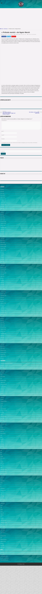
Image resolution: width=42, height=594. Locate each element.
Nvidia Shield (2, 499)
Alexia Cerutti (4, 34)
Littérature (6, 28)
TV (0, 557)
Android (1, 389)
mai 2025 (2, 236)
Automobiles (2, 400)
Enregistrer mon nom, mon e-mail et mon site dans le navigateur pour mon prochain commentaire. (20, 166)
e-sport (1, 427)
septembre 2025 (3, 228)
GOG (1, 449)
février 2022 (2, 310)
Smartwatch (2, 527)
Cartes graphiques (3, 408)
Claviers (1, 417)
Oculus (1, 502)
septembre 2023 (3, 274)
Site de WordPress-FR (4, 583)
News (19, 34)
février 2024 (2, 264)
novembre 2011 (3, 376)
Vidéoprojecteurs (3, 563)
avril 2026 (2, 215)
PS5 (1, 518)
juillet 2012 (2, 361)
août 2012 (2, 359)
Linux (1, 466)
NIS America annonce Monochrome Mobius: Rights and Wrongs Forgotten (9, 137)
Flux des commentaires (4, 582)
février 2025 (2, 241)
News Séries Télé (3, 493)
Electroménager (3, 432)
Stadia (1, 533)
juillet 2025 (2, 232)
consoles (2, 423)
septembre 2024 (3, 251)
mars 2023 (2, 285)
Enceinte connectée (3, 434)
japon (1, 461)
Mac (1, 474)
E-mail (2, 159)
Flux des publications (4, 580)
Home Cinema (2, 457)
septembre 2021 (3, 319)
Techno (1, 542)
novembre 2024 (3, 247)
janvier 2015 (2, 329)
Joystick (1, 463)
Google (1, 451)
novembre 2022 (3, 293)
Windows (2, 567)
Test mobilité (2, 550)
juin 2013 (2, 342)
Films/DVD (2, 444)
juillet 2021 (2, 323)
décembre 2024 (3, 245)
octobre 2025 (2, 226)
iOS (1, 459)
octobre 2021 (2, 317)
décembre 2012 (3, 351)
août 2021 (2, 321)
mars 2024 (2, 262)
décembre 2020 (3, 327)
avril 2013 (2, 344)
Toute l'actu (22, 34)
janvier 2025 (2, 243)
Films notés (2, 442)
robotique (2, 525)
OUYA (1, 506)
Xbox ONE (2, 569)
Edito (1, 430)
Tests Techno (2, 554)
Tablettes (2, 538)
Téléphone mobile (3, 546)
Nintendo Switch (3, 495)
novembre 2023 (3, 270)
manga (1, 480)
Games (1, 446)
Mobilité (1, 485)
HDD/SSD (2, 455)
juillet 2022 (2, 300)
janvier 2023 (2, 289)
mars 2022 (2, 308)
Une (25, 34)
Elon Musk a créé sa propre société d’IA (33, 136)
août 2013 (2, 340)
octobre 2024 (2, 249)
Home (1, 28)
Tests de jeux (2, 552)
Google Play (2, 453)
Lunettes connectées (4, 472)
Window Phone (3, 565)
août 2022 (2, 298)
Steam (1, 535)
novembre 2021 (3, 315)
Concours (2, 421)
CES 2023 (2, 413)
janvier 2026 (2, 221)
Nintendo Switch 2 (3, 497)
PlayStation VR (2, 514)
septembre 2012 (3, 357)
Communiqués (3, 419)
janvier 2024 (2, 266)
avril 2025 (2, 238)
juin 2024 (2, 257)
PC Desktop (2, 512)
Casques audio (3, 410)
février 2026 (2, 219)
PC (0, 508)
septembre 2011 (3, 380)
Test (1, 548)
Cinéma (1, 415)
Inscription (2, 576)
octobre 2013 (2, 338)
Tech (1, 540)
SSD (1, 531)
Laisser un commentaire (32, 34)
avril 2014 (2, 330)
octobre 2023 (2, 272)
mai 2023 (2, 281)
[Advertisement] (21, 18)
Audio (1, 398)
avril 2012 (2, 366)
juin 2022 (2, 302)
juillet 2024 (2, 255)
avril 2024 (2, 260)
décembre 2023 (3, 268)
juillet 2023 (2, 277)
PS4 (1, 516)
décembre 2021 (3, 313)
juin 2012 (2, 363)
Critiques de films (3, 425)
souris (1, 529)
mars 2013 (2, 346)
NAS (1, 489)
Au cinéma (2, 396)
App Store (2, 391)
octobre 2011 (2, 378)
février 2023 (2, 287)
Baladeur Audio (3, 404)
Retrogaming (2, 523)
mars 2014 (2, 332)
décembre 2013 (3, 334)
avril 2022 (2, 306)
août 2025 (2, 230)
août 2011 (2, 382)
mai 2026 (2, 213)
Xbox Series (2, 571)
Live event (2, 470)
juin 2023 (2, 279)
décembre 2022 (3, 291)
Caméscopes (2, 406)
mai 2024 (2, 258)
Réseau (1, 521)
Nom (2, 155)
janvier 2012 (2, 372)
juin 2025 (2, 234)
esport (1, 438)
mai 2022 (2, 304)
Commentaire (4, 144)
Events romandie (3, 440)
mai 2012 (2, 365)
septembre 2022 (3, 296)
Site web (2, 162)
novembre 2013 (3, 336)
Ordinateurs (2, 504)
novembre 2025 (3, 224)
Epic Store (2, 436)
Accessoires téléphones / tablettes (6, 387)
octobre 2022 (2, 294)
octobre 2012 (2, 355)
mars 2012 (2, 368)
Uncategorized (3, 559)
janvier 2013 (2, 349)
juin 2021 (2, 325)
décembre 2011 (3, 374)
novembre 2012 (3, 353)
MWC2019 (2, 487)
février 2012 (2, 370)
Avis (1, 402)
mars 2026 (2, 217)
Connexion (2, 578)
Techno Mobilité (3, 544)
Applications (2, 394)
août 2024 (2, 253)
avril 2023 (2, 283)
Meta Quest (2, 482)
